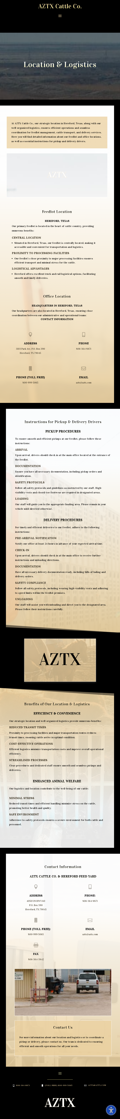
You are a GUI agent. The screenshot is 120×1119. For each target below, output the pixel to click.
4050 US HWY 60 (36, 888)
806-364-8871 (83, 336)
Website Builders (93, 1110)
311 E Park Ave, (23, 336)
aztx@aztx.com (83, 370)
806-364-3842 (36, 947)
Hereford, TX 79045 (30, 340)
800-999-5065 (30, 370)
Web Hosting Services (46, 1114)
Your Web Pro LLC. (76, 1114)
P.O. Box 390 (38, 336)
